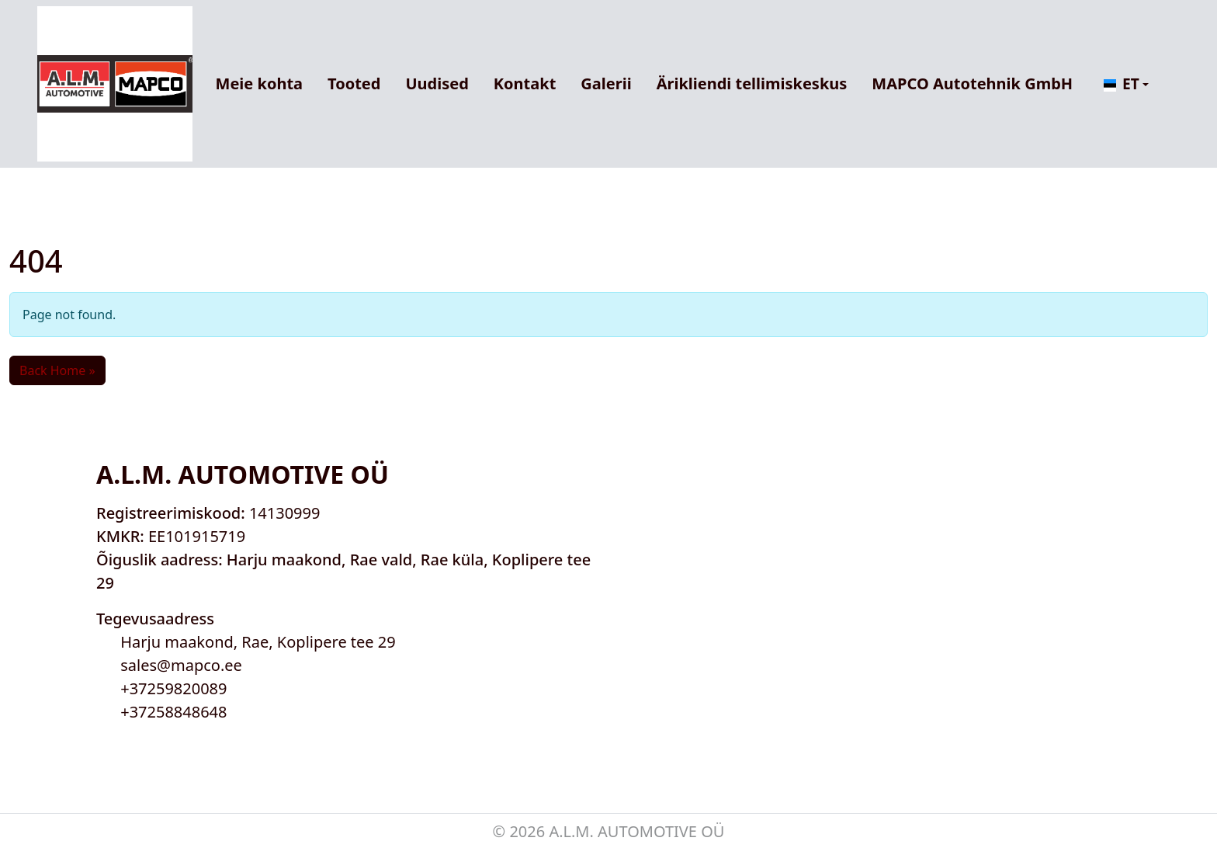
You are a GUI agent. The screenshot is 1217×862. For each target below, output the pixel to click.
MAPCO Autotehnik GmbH (972, 83)
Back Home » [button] (57, 370)
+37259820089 (173, 688)
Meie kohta (259, 83)
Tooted (354, 83)
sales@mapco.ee (181, 665)
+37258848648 (173, 711)
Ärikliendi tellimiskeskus (752, 83)
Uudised (436, 83)
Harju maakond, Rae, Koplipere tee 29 (258, 641)
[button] (1126, 84)
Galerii (606, 83)
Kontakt (525, 83)
